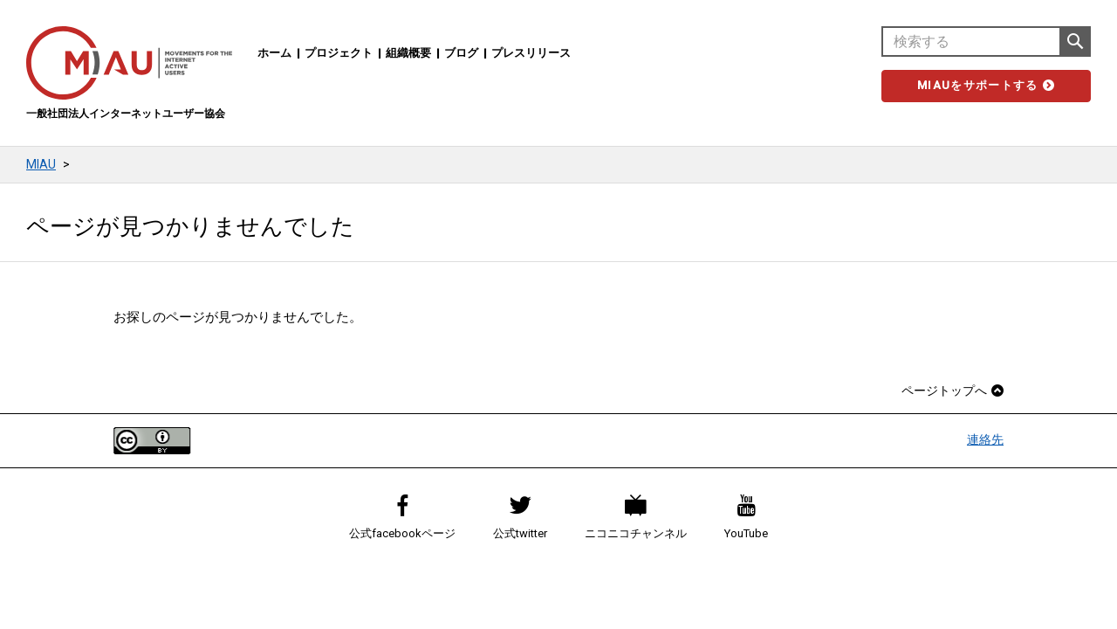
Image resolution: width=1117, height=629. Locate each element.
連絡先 (985, 439)
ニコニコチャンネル (636, 517)
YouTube (746, 517)
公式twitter (520, 517)
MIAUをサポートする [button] (986, 85)
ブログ (461, 52)
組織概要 (408, 52)
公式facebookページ (402, 517)
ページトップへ (952, 390)
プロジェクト (339, 52)
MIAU (41, 164)
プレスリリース (531, 52)
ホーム (274, 52)
